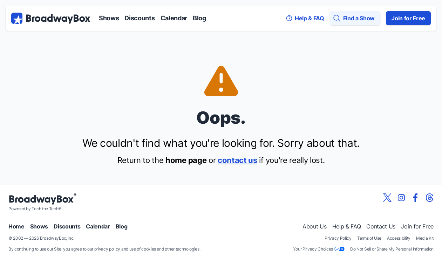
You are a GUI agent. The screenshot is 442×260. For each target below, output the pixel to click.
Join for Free (408, 18)
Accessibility (398, 238)
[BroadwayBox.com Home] (50, 18)
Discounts (139, 18)
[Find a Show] (355, 18)
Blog (199, 18)
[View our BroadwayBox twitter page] (387, 197)
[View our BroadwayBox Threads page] (429, 197)
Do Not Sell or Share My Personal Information (392, 249)
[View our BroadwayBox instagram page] (401, 197)
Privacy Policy (338, 238)
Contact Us (380, 226)
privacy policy (107, 249)
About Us (314, 226)
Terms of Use (369, 238)
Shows (109, 18)
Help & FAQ (346, 226)
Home (16, 226)
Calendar (174, 18)
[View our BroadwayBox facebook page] (415, 197)
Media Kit (425, 238)
